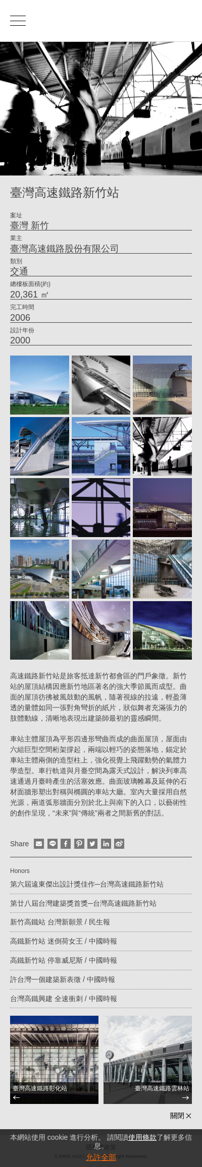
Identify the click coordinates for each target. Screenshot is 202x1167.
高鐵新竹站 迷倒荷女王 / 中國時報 (63, 941)
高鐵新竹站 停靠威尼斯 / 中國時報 (63, 960)
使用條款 (142, 1137)
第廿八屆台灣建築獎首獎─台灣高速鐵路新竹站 (83, 903)
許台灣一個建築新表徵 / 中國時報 (62, 979)
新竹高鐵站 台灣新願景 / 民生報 (60, 922)
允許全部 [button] (101, 1157)
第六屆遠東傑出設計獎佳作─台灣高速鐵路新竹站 (87, 884)
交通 (19, 271)
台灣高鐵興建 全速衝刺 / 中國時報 (63, 999)
